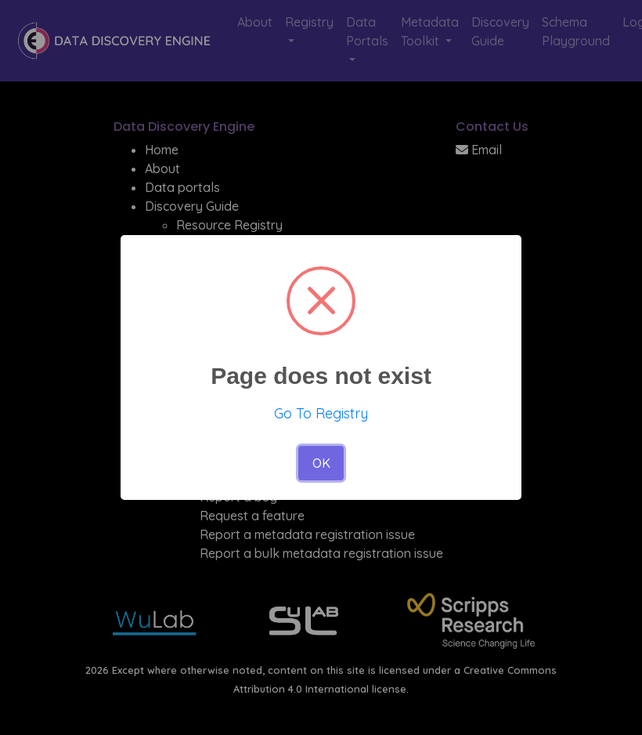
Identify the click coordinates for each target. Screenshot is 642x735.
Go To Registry (321, 413)
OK (321, 463)
